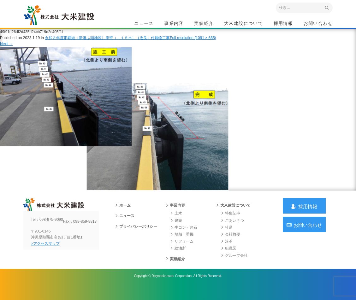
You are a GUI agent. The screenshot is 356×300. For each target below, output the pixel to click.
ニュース (144, 23)
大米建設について (243, 23)
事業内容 (174, 23)
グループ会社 (234, 265)
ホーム (123, 215)
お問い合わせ (318, 23)
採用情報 (283, 23)
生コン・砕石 (183, 237)
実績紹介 (204, 23)
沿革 (227, 251)
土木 (176, 223)
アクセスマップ (50, 258)
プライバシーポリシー (136, 236)
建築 (176, 230)
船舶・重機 (181, 244)
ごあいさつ (232, 230)
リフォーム (181, 251)
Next (6, 50)
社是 (227, 237)
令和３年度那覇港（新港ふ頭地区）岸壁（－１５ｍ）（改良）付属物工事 (107, 44)
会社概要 (230, 244)
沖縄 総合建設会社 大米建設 (67, 20)
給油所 (178, 258)
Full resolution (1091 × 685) (193, 44)
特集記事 (230, 223)
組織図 (228, 258)
